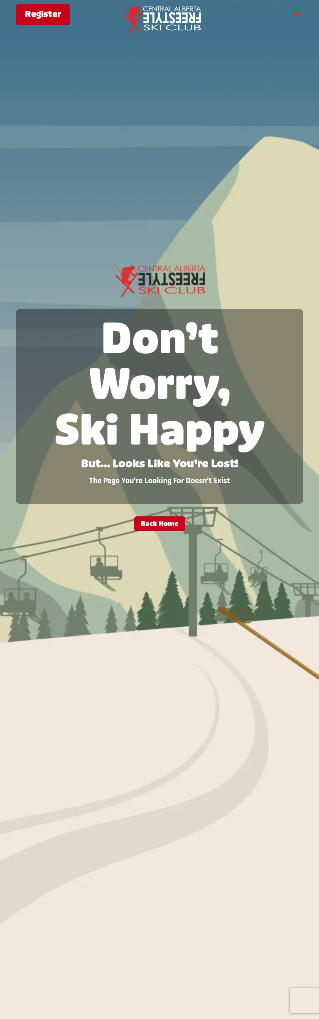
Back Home (160, 523)
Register (43, 14)
